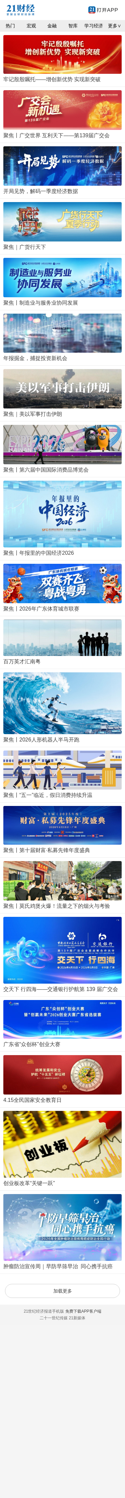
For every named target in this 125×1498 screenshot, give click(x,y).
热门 (10, 25)
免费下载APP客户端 (83, 1311)
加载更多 (62, 1291)
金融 (52, 25)
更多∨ (114, 25)
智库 (73, 25)
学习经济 (93, 25)
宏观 (31, 25)
